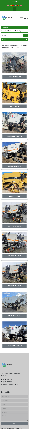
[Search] (12, 35)
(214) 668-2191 (7, 379)
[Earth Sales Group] (7, 365)
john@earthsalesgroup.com (15, 3)
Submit (14, 423)
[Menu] (21, 18)
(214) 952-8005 (15, 1)
